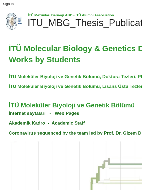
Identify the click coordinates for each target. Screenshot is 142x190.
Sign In (8, 4)
